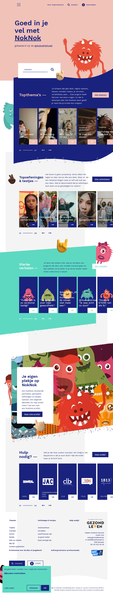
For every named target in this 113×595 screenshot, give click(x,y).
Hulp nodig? (100, 454)
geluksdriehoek (43, 45)
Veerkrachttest (43, 528)
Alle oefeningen (102, 179)
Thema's (12, 520)
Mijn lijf (11, 543)
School (11, 534)
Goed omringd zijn (45, 540)
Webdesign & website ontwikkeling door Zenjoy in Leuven (67, 588)
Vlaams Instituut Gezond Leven (71, 590)
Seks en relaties (15, 540)
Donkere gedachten (16, 546)
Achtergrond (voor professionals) (65, 550)
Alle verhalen (101, 266)
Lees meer (9, 588)
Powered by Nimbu (96, 588)
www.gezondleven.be (95, 537)
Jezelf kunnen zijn (45, 534)
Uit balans (41, 531)
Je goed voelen (44, 537)
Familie (11, 537)
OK (45, 588)
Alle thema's (100, 95)
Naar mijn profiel (32, 414)
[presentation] (43, 150)
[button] (20, 317)
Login (35, 563)
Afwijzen (33, 588)
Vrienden (12, 531)
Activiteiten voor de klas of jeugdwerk (25, 550)
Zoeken (17, 564)
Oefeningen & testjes (47, 520)
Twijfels (12, 528)
